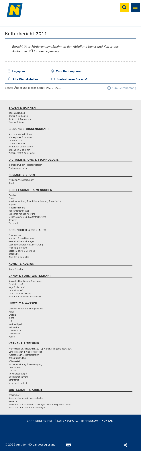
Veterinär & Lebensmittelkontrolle (25, 296)
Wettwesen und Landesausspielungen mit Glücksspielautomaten (40, 404)
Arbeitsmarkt (15, 395)
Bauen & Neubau (17, 113)
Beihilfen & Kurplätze (19, 257)
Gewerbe (13, 401)
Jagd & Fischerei (17, 287)
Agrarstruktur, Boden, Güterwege (25, 281)
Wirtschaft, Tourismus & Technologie (27, 407)
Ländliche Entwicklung (20, 293)
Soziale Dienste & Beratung (22, 250)
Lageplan (18, 71)
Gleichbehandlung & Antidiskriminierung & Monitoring (35, 201)
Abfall (11, 311)
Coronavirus (15, 235)
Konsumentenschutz (19, 210)
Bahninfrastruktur (17, 358)
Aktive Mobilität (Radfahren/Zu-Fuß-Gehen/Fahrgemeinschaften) (41, 348)
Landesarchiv (15, 140)
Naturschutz (15, 327)
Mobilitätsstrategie (18, 373)
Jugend (12, 204)
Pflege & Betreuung (18, 247)
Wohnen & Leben (17, 122)
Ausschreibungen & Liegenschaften (26, 398)
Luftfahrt (13, 370)
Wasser (12, 336)
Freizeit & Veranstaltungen (21, 180)
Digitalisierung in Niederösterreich (25, 164)
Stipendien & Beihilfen (19, 150)
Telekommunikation (18, 168)
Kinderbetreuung (17, 207)
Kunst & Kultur (16, 269)
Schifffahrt (14, 379)
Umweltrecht (15, 330)
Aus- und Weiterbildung (20, 134)
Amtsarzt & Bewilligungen (21, 238)
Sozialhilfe (14, 254)
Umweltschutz (15, 333)
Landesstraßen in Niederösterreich (25, 351)
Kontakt (108, 420)
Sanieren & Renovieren (20, 119)
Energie (12, 314)
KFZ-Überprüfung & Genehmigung (25, 364)
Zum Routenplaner (69, 71)
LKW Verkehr (15, 367)
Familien (13, 195)
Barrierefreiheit (40, 420)
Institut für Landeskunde (21, 146)
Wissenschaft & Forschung (22, 153)
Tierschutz (14, 223)
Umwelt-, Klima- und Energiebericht (26, 308)
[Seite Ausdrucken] (68, 446)
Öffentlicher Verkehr (18, 376)
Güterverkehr (15, 361)
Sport (11, 183)
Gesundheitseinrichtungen (21, 241)
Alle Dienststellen (25, 79)
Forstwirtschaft (16, 284)
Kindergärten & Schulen (20, 137)
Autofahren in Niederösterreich (24, 355)
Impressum (89, 420)
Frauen (12, 198)
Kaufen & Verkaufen (18, 116)
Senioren (13, 220)
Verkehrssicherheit (18, 383)
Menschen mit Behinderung (22, 213)
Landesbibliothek (17, 143)
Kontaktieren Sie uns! (71, 79)
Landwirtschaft (16, 290)
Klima (11, 318)
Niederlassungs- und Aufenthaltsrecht (27, 217)
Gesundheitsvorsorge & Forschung (26, 244)
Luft (11, 321)
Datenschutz (67, 420)
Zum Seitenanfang (121, 88)
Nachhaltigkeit (15, 324)
